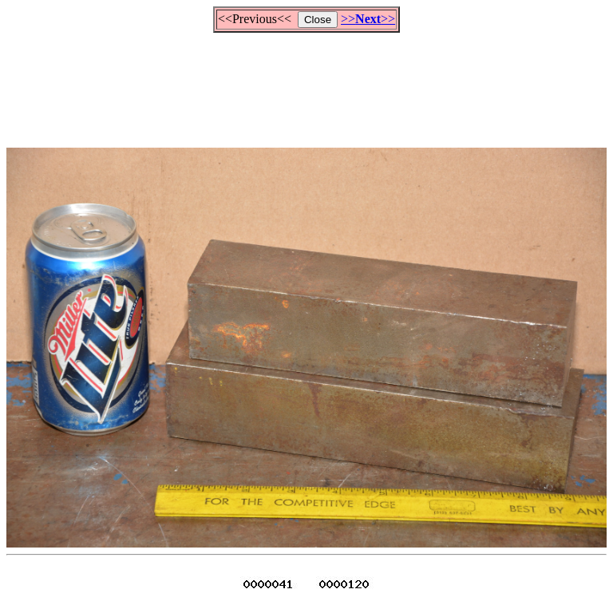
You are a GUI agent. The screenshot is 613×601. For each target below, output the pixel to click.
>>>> (368, 19)
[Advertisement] (306, 83)
